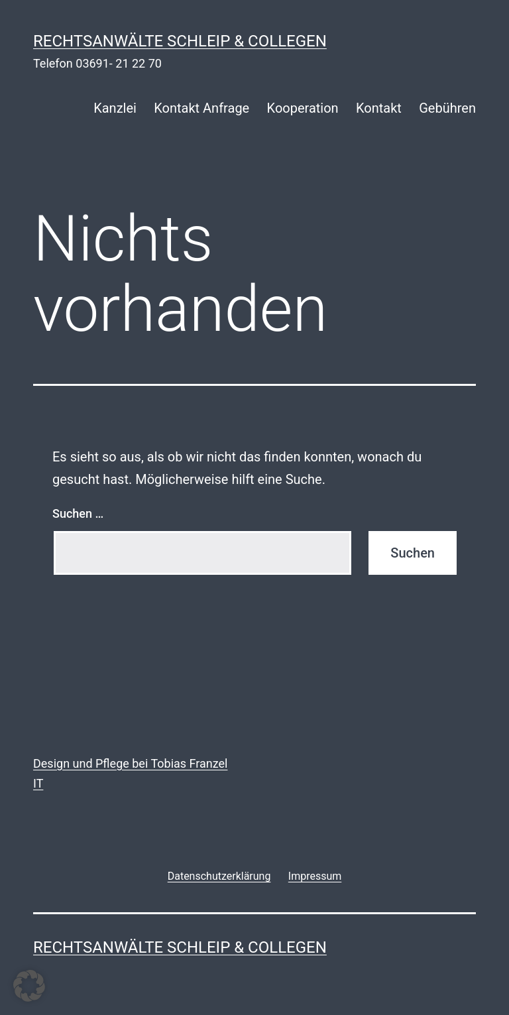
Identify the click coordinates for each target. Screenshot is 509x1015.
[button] (29, 986)
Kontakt (379, 108)
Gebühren (447, 108)
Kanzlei (115, 108)
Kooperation (303, 108)
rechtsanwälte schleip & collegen (180, 41)
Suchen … (77, 513)
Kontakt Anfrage (201, 108)
